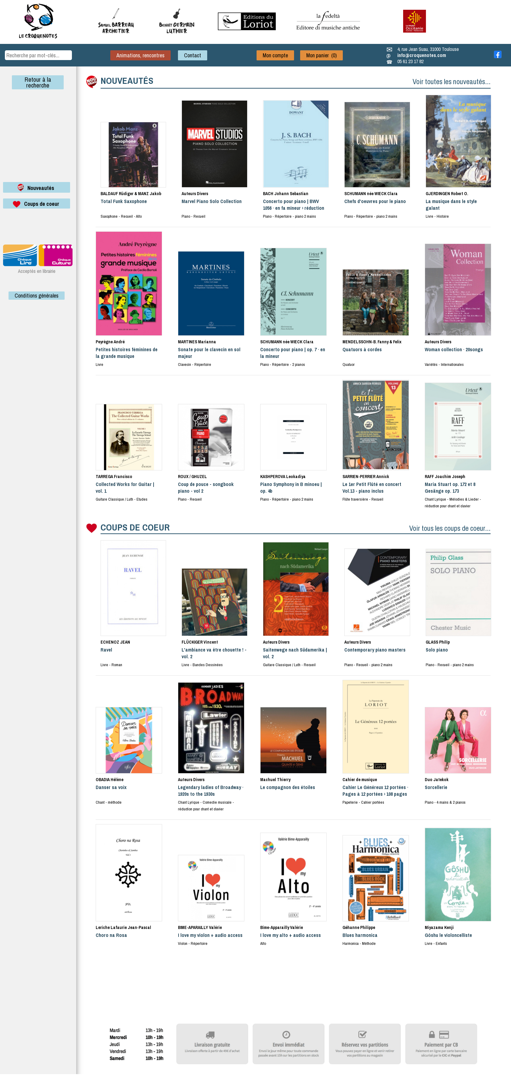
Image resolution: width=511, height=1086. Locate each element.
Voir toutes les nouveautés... (452, 81)
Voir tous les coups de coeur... (450, 528)
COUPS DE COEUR (135, 527)
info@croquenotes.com (421, 55)
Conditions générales (37, 295)
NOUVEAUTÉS (127, 80)
